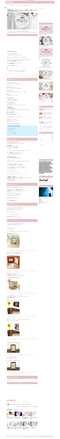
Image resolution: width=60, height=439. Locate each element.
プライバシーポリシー (25, 436)
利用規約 (35, 436)
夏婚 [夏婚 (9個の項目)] (49, 171)
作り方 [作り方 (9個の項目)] (42, 171)
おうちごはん (9, 401)
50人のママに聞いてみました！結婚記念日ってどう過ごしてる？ (17, 84)
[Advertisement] (22, 42)
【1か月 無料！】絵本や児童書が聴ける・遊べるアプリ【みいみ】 (45, 122)
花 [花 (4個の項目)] (43, 173)
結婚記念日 (27, 401)
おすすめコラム (42, 2)
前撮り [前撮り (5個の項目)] (47, 171)
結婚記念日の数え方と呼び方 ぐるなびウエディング (16, 73)
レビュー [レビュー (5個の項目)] (40, 171)
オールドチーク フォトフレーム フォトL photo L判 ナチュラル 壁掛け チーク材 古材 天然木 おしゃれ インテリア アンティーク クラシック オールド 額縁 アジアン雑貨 (22, 354)
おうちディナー (14, 401)
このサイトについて (12, 436)
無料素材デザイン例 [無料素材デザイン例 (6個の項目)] (49, 172)
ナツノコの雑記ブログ (12, 400)
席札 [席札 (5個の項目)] (39, 172)
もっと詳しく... (51, 204)
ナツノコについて (18, 436)
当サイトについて (30, 2)
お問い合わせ (50, 2)
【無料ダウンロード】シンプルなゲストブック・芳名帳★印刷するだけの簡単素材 (45, 127)
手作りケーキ (23, 401)
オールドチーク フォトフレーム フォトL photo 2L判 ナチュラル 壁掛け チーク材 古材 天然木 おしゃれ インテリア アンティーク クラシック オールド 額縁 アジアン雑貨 (22, 372)
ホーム (8, 436)
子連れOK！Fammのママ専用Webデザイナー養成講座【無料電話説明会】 (45, 113)
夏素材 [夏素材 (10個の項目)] (51, 171)
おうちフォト (18, 401)
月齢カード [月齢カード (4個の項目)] (42, 172)
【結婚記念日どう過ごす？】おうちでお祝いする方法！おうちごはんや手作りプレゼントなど (45, 118)
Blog (8, 400)
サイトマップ (39, 436)
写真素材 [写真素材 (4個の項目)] (45, 171)
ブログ (46, 2)
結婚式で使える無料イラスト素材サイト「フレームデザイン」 (45, 109)
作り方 (37, 2)
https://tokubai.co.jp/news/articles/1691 (13, 173)
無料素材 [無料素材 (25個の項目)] (45, 172)
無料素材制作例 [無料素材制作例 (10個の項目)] (41, 173)
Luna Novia (9, 2)
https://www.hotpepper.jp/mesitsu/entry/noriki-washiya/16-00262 (17, 174)
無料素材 (34, 2)
